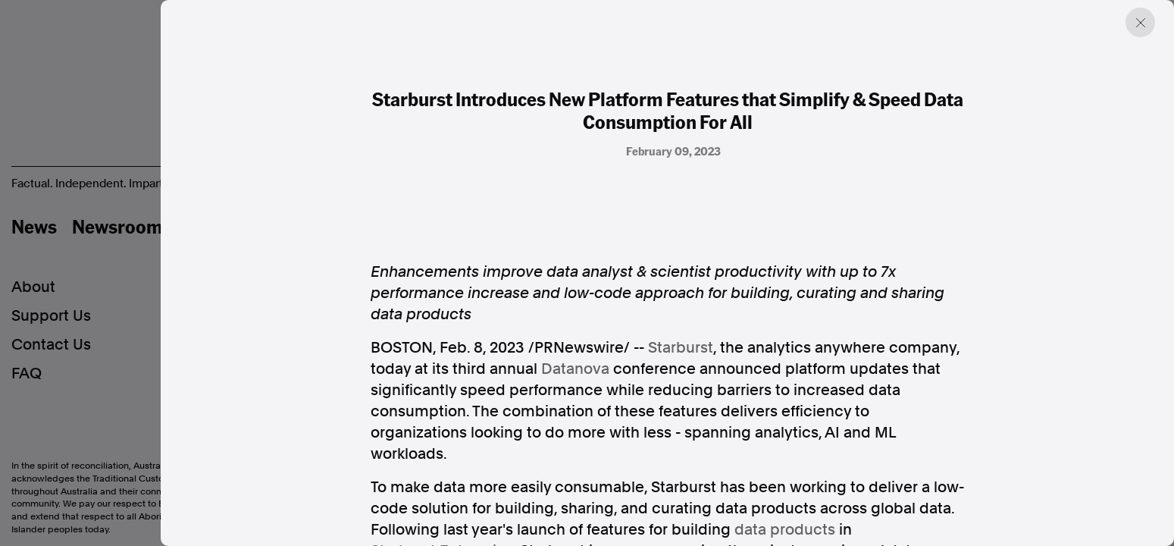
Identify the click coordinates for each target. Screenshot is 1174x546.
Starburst (680, 347)
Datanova (575, 368)
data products (784, 529)
